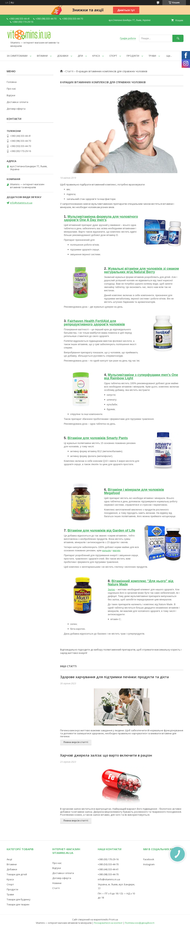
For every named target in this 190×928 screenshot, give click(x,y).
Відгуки (11, 95)
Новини (56, 883)
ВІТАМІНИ (42, 55)
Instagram (149, 864)
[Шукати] (178, 38)
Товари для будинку (18, 899)
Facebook (148, 859)
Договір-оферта (16, 108)
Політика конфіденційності (139, 922)
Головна (12, 82)
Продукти (12, 889)
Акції (9, 859)
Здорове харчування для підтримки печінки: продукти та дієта (114, 677)
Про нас (11, 88)
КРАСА (96, 55)
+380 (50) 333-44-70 (108, 864)
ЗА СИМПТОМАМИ (17, 55)
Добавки (12, 869)
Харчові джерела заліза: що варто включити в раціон (106, 755)
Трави (10, 894)
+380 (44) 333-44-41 (108, 869)
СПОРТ (113, 55)
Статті (69, 71)
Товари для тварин (18, 904)
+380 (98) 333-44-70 (108, 874)
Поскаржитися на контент (108, 922)
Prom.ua (113, 919)
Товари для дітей (17, 874)
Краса (10, 879)
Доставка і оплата (17, 102)
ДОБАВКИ (62, 55)
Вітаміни (12, 864)
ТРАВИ (152, 55)
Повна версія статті (75, 742)
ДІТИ (80, 55)
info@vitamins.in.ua (21, 202)
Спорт (10, 884)
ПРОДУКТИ (133, 55)
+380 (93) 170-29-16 (108, 859)
